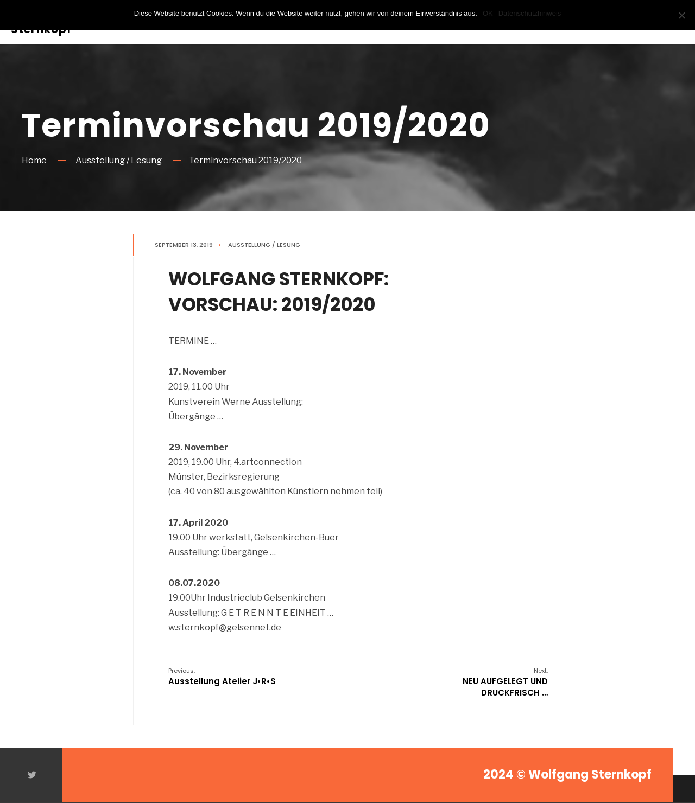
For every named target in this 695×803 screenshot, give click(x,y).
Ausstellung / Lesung (118, 160)
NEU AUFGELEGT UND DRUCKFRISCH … (505, 682)
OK (488, 13)
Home (34, 160)
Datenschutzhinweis (529, 13)
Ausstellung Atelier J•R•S (222, 676)
